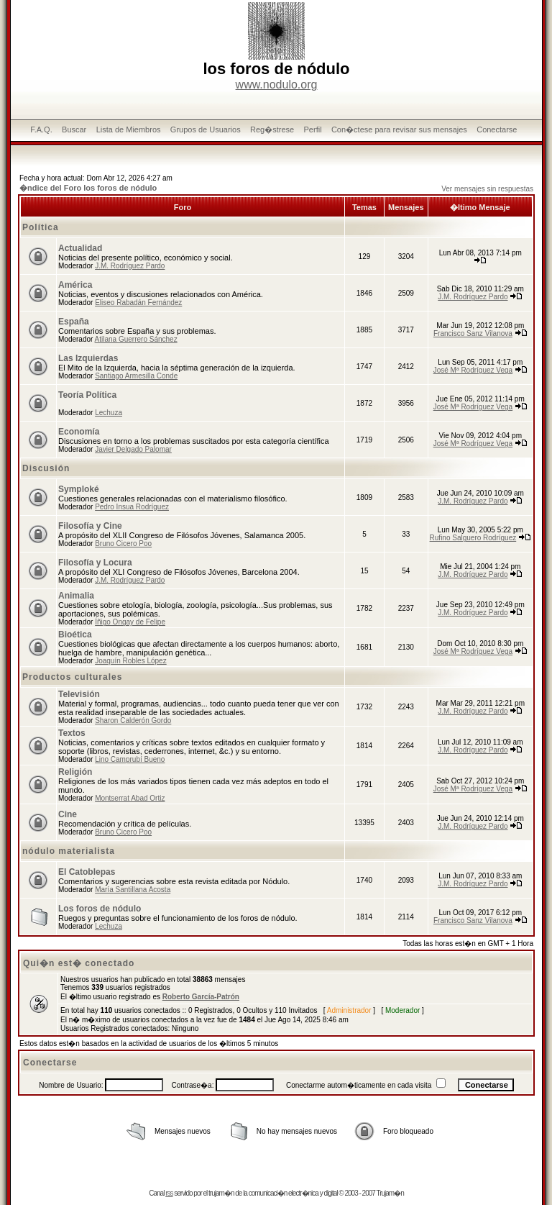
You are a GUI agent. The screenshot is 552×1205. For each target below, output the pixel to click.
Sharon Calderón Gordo (133, 720)
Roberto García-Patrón (200, 997)
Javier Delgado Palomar (133, 449)
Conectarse (497, 129)
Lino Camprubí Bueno (130, 759)
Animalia (76, 596)
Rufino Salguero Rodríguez (473, 538)
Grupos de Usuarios (205, 129)
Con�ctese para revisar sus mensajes (399, 129)
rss (168, 1193)
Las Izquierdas (88, 358)
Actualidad (80, 248)
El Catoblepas (86, 872)
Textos (72, 733)
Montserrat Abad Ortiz (130, 798)
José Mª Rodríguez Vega (472, 370)
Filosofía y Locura (95, 563)
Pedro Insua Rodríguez (132, 507)
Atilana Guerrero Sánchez (136, 339)
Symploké (78, 489)
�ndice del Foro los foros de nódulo (88, 187)
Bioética (75, 634)
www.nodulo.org (277, 84)
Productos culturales (72, 677)
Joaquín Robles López (131, 661)
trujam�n (221, 1193)
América (75, 285)
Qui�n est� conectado (78, 963)
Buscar (74, 129)
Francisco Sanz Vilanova (472, 333)
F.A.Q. (41, 129)
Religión (75, 772)
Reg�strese (272, 129)
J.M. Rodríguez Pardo (130, 266)
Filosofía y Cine (90, 526)
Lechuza (108, 413)
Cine (67, 814)
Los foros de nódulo (99, 909)
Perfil (313, 129)
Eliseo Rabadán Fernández (138, 302)
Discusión (46, 468)
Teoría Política (87, 395)
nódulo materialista (68, 851)
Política (40, 227)
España (73, 322)
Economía (78, 432)
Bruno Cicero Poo (123, 543)
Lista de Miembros (128, 129)
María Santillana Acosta (132, 889)
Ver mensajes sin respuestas (487, 189)
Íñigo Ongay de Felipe (130, 622)
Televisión (79, 694)
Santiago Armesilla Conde (136, 376)
